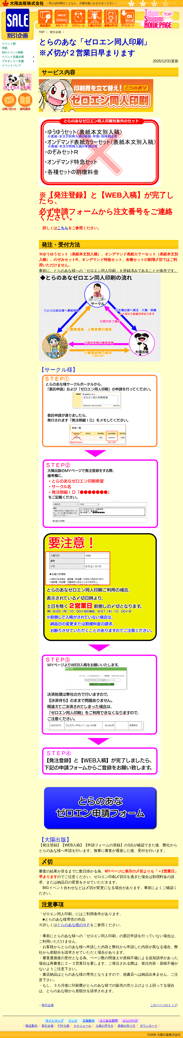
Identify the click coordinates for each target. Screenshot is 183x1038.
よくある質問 (109, 1020)
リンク (72, 1020)
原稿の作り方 (126, 1025)
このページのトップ (163, 1005)
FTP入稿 (63, 1025)
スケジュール (82, 1025)
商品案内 (31, 1025)
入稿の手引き (104, 1025)
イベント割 (9, 43)
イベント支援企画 (13, 56)
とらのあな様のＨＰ (73, 925)
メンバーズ (130, 1020)
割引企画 (55, 32)
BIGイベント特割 (12, 52)
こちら (62, 228)
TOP (41, 32)
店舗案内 (88, 1020)
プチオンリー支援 (13, 61)
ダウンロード (149, 1025)
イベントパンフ (11, 65)
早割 (4, 48)
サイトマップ (54, 1020)
